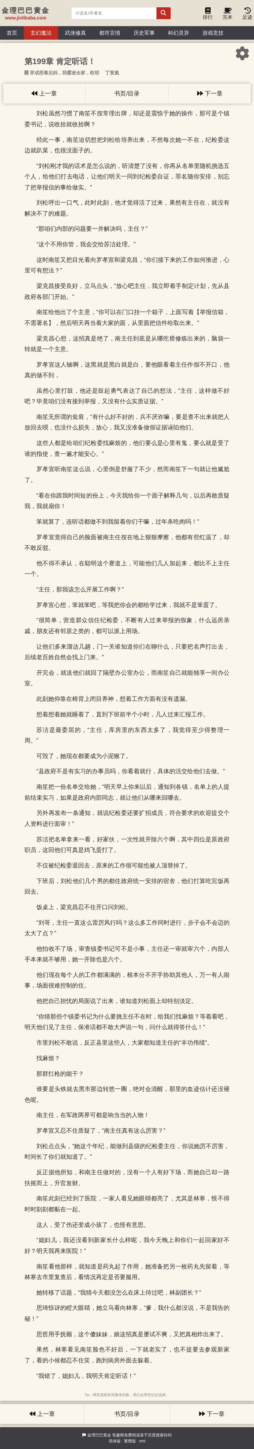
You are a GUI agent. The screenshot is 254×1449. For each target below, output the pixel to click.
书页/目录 (127, 93)
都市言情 (109, 33)
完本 (228, 15)
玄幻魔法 (41, 33)
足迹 (247, 15)
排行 (208, 15)
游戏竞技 (213, 33)
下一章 (210, 93)
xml (142, 1441)
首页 (12, 33)
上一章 (44, 93)
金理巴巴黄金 (99, 1435)
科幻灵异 (178, 33)
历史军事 (144, 33)
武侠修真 (75, 33)
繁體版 (130, 1441)
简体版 (115, 1441)
